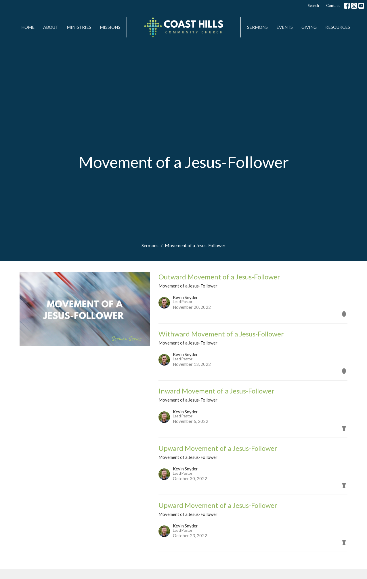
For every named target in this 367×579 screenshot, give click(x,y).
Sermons (257, 27)
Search (313, 5)
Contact (333, 5)
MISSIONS (110, 27)
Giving (309, 27)
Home (28, 27)
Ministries (79, 27)
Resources (337, 27)
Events (284, 27)
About (50, 27)
